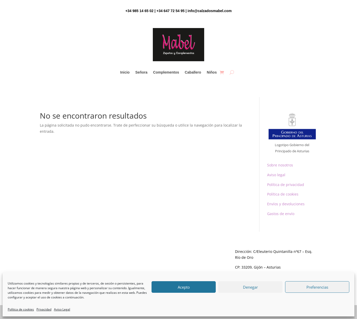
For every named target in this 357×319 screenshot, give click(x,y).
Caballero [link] (193, 72)
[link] (222, 72)
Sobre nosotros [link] (280, 165)
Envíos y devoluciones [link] (286, 203)
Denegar (250, 287)
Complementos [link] (166, 72)
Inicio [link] (125, 72)
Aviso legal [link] (276, 174)
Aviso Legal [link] (62, 309)
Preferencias (317, 287)
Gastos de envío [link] (280, 213)
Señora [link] (141, 72)
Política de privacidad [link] (285, 184)
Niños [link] (212, 72)
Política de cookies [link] (21, 309)
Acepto (184, 287)
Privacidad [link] (43, 309)
